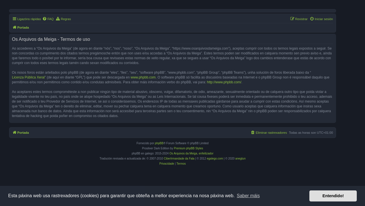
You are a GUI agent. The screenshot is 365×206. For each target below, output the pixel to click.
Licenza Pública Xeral (28, 77)
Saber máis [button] (248, 195)
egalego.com (215, 158)
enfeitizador (206, 153)
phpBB (159, 143)
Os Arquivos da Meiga (183, 153)
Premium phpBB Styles (188, 148)
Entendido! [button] (333, 196)
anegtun (240, 158)
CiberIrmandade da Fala (179, 158)
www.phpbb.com (143, 77)
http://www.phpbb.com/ (224, 82)
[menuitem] (48, 19)
